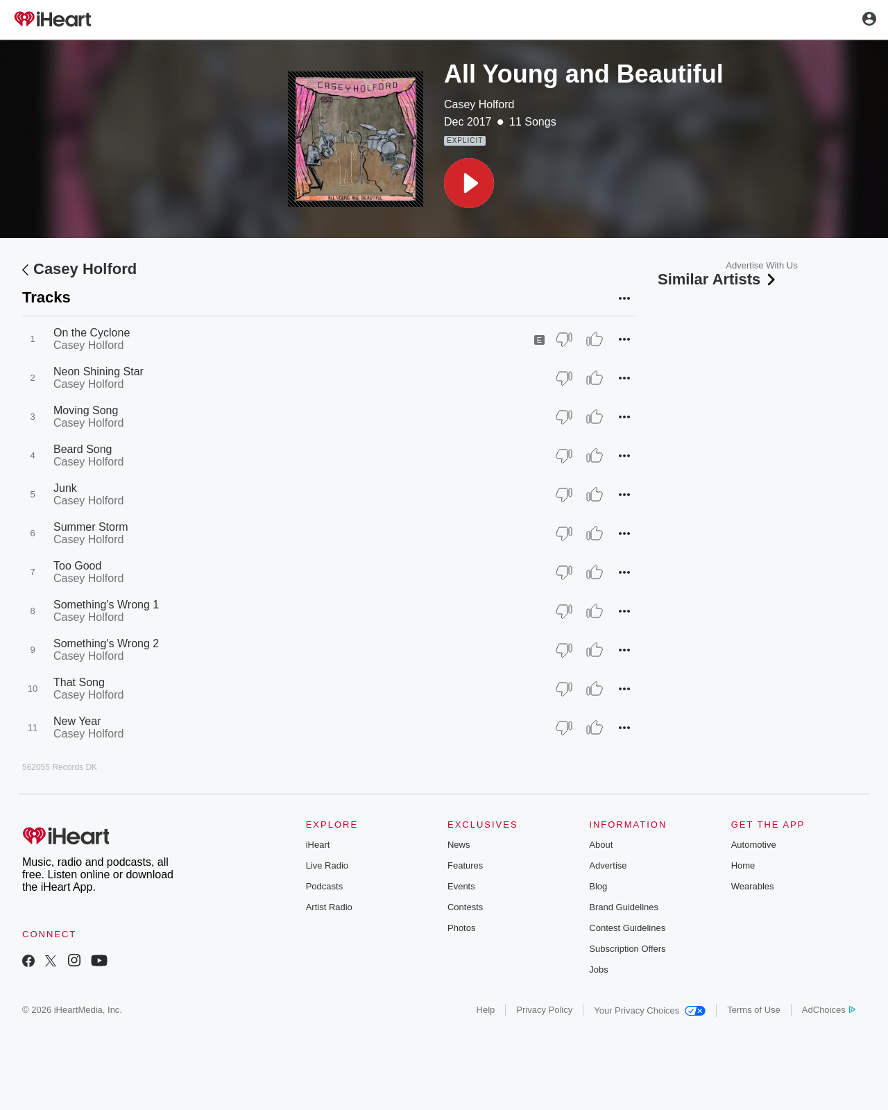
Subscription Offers (627, 949)
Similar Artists (718, 279)
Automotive (753, 844)
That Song (79, 682)
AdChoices (828, 1010)
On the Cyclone (91, 333)
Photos (461, 928)
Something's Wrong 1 (106, 604)
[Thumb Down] (564, 339)
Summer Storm (90, 527)
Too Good (77, 566)
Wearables (752, 886)
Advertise (607, 865)
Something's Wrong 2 (106, 643)
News (458, 844)
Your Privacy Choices (650, 1010)
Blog (598, 886)
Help (486, 1010)
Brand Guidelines (623, 907)
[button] (469, 183)
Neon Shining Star (98, 371)
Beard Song (82, 449)
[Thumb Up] (594, 339)
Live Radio (327, 865)
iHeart (318, 844)
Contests (465, 907)
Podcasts (324, 886)
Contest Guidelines (627, 928)
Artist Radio (329, 907)
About (601, 844)
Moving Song (85, 410)
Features (465, 865)
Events (461, 886)
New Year (77, 721)
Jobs (598, 969)
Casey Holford (479, 104)
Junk (65, 488)
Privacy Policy (544, 1010)
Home (743, 865)
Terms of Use (753, 1010)
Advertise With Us (761, 265)
